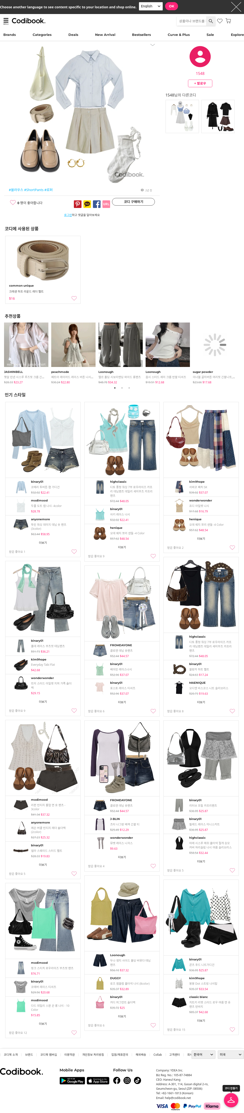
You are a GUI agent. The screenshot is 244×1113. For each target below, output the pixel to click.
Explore (237, 35)
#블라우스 (16, 190)
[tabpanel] (27, 352)
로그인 (68, 215)
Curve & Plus (179, 35)
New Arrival (105, 35)
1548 (200, 73)
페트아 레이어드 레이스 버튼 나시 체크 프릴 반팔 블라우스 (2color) (91, 377)
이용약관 (69, 1055)
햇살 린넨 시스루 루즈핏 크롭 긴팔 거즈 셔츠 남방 (33, 377)
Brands (9, 35)
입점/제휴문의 (119, 1055)
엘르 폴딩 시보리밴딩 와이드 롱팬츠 (119, 377)
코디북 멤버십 (48, 1055)
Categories (42, 35)
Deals (73, 35)
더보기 (43, 543)
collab (157, 1055)
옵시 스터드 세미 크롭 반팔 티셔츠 (166, 377)
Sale (210, 35)
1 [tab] (114, 387)
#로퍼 (48, 190)
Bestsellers (141, 35)
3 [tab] (129, 387)
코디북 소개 (11, 1055)
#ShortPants (33, 190)
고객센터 (174, 1055)
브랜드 (29, 1055)
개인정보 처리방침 (93, 1055)
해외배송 (141, 1055)
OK (171, 6)
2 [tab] (122, 387)
